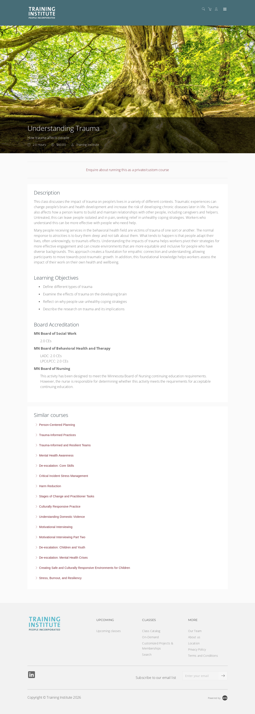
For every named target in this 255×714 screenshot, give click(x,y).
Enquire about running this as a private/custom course (127, 169)
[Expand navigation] (224, 9)
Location (194, 643)
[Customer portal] (217, 9)
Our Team (195, 631)
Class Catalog (151, 631)
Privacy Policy (197, 649)
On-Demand (150, 637)
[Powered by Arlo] (218, 697)
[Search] (204, 9)
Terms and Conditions (203, 656)
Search (146, 654)
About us (194, 637)
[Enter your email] (200, 675)
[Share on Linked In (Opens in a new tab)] (31, 675)
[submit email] (223, 675)
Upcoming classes (108, 631)
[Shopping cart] (211, 9)
